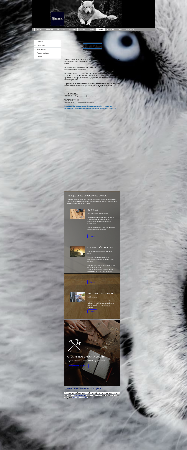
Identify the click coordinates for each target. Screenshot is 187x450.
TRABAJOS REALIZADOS (77, 366)
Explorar (92, 236)
